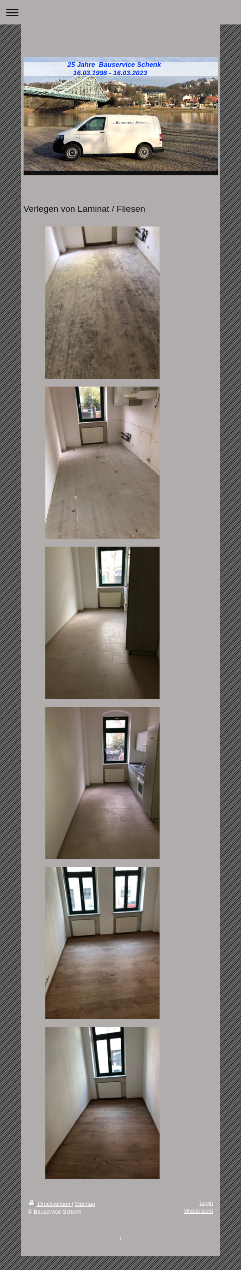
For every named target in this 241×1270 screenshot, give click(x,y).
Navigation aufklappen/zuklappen (120, 12)
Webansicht (198, 1211)
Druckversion (50, 1204)
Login (206, 1203)
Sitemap (85, 1204)
